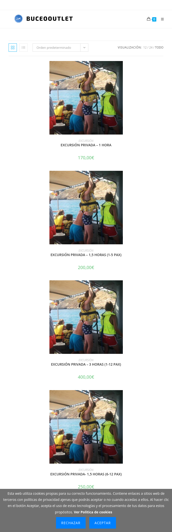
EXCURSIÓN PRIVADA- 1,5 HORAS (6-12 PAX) (86, 474)
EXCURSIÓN (86, 141)
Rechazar (70, 522)
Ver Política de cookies (93, 512)
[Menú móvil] (160, 19)
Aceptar (102, 522)
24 (151, 47)
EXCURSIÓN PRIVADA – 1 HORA (86, 145)
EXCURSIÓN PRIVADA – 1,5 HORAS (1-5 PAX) (85, 254)
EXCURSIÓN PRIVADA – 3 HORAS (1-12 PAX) (86, 364)
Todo (159, 47)
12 (145, 47)
